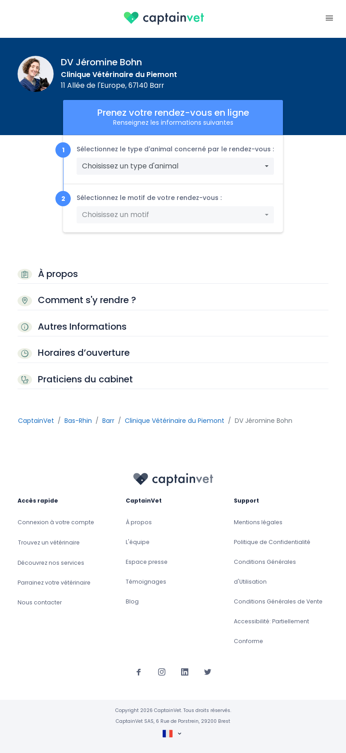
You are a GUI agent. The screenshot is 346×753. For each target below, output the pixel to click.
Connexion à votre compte (56, 522)
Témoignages (146, 581)
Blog (132, 601)
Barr (108, 420)
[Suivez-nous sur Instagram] (161, 672)
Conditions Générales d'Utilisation (265, 571)
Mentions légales (258, 522)
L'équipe (138, 542)
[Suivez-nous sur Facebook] (138, 672)
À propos (139, 522)
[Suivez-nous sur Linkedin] (184, 672)
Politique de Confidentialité (272, 542)
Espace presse (147, 562)
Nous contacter (40, 602)
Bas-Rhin (78, 420)
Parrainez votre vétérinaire (54, 582)
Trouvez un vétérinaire (49, 542)
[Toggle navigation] (329, 17)
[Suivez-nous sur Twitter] (207, 672)
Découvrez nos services (51, 563)
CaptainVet (36, 420)
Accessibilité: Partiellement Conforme (271, 631)
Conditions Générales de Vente (278, 601)
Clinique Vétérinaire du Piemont (119, 74)
